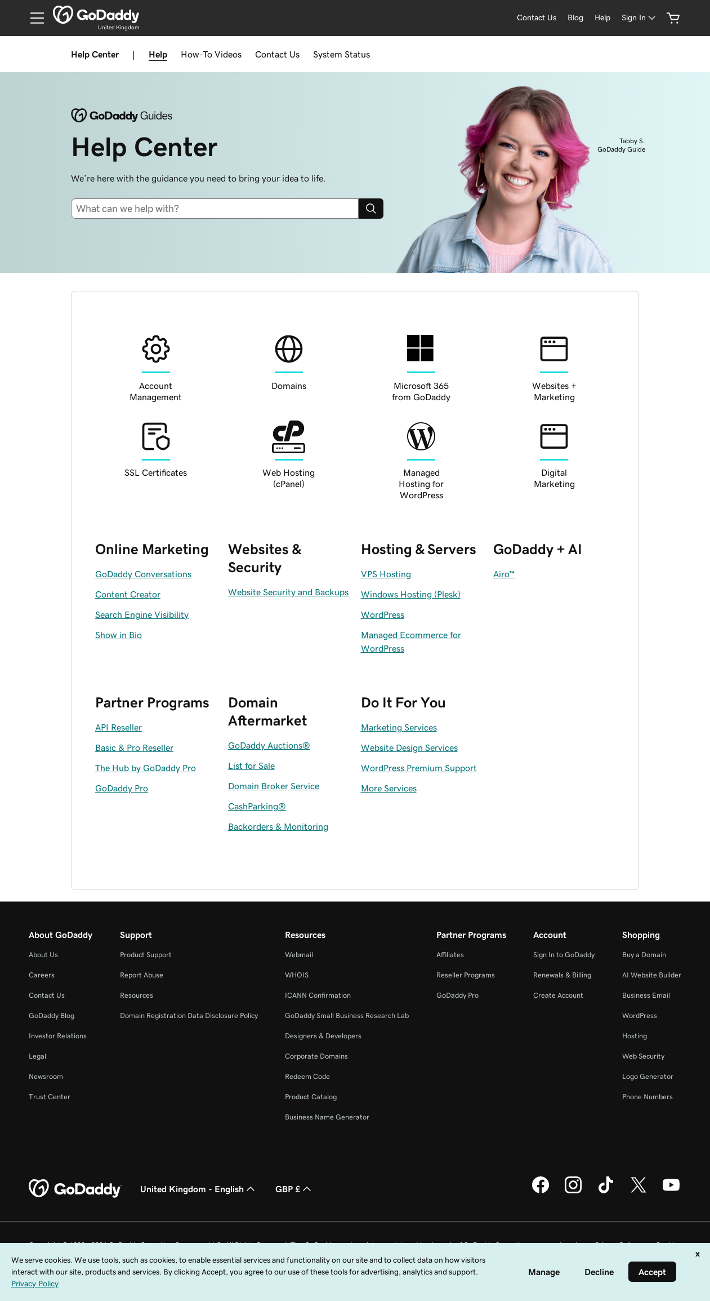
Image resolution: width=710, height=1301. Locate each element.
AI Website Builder (651, 975)
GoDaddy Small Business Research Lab (347, 1015)
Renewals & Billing (562, 975)
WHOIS (297, 975)
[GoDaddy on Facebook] (540, 1191)
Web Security (643, 1056)
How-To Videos (211, 54)
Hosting (634, 1035)
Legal (37, 1056)
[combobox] (219, 208)
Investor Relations (58, 1035)
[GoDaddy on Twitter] (638, 1191)
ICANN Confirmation (318, 995)
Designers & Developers (323, 1035)
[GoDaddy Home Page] (75, 1188)
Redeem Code (307, 1076)
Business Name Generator (327, 1117)
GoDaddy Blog (51, 1015)
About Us (43, 954)
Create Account (558, 995)
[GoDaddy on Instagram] (573, 1191)
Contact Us (277, 54)
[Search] (371, 208)
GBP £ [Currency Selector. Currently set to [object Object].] (294, 1189)
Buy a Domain (644, 954)
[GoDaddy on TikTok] (606, 1191)
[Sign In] (639, 17)
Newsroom (46, 1076)
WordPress (639, 1015)
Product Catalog (311, 1096)
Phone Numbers (647, 1096)
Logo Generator (647, 1076)
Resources (136, 995)
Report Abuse (141, 975)
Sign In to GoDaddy (564, 954)
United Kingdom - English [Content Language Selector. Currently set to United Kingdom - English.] (198, 1189)
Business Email (646, 995)
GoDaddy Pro (457, 995)
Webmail (299, 954)
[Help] (602, 17)
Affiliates (450, 954)
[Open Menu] (32, 18)
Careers (42, 975)
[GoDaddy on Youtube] (671, 1191)
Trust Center (49, 1096)
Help (158, 54)
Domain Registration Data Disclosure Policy (189, 1015)
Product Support (146, 954)
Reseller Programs (465, 975)
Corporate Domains (316, 1056)
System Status (341, 54)
